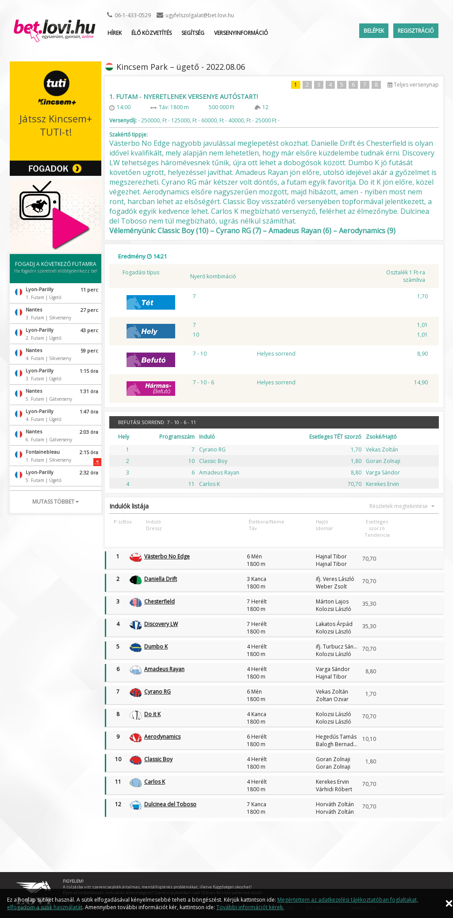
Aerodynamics (162, 736)
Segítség (192, 33)
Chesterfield (159, 601)
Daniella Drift (160, 579)
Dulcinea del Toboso (170, 804)
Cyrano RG (157, 691)
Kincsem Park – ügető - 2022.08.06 (180, 66)
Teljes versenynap (413, 84)
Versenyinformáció (241, 33)
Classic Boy (158, 759)
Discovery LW (161, 624)
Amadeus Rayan (164, 669)
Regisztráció (416, 30)
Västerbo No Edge (167, 556)
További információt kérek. (250, 907)
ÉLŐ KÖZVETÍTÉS (151, 33)
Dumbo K (156, 646)
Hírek (114, 33)
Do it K (152, 714)
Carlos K (154, 781)
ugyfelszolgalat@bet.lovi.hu (199, 15)
